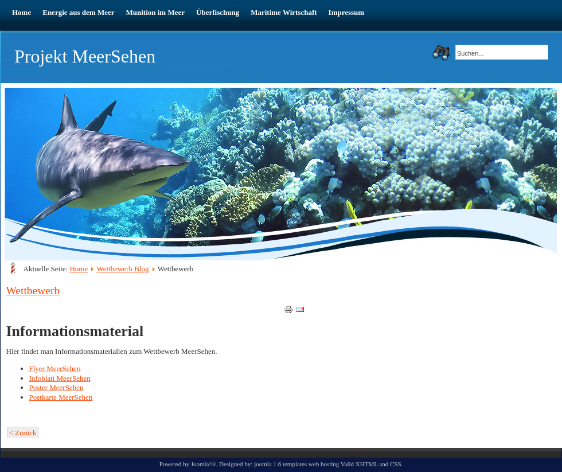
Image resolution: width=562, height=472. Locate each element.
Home (21, 12)
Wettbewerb (33, 290)
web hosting (324, 464)
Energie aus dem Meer (78, 12)
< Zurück (23, 432)
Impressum (347, 12)
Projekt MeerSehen (84, 56)
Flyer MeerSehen (55, 368)
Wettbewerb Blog (122, 268)
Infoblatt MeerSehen (60, 378)
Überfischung (217, 12)
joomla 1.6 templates (280, 464)
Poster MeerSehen (56, 387)
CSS (395, 464)
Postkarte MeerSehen (61, 397)
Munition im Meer (155, 12)
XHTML (367, 464)
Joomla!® (203, 464)
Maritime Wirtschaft (284, 12)
